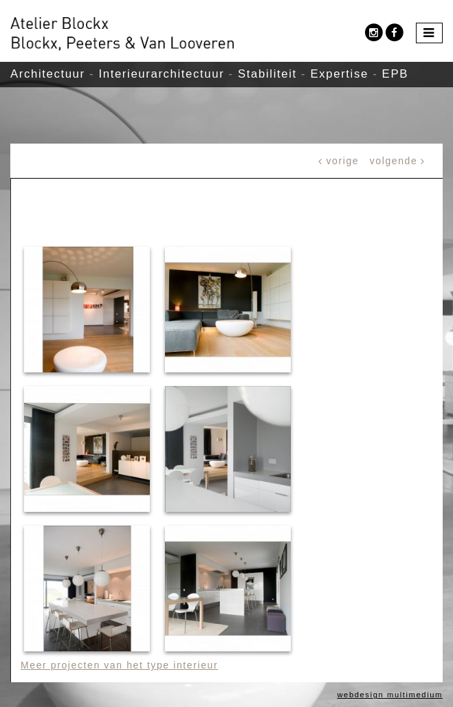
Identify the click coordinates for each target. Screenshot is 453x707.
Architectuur (47, 73)
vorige (343, 160)
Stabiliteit (267, 73)
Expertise (339, 73)
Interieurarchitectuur (161, 73)
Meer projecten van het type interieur (119, 665)
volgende (394, 160)
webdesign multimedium (390, 695)
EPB (395, 73)
